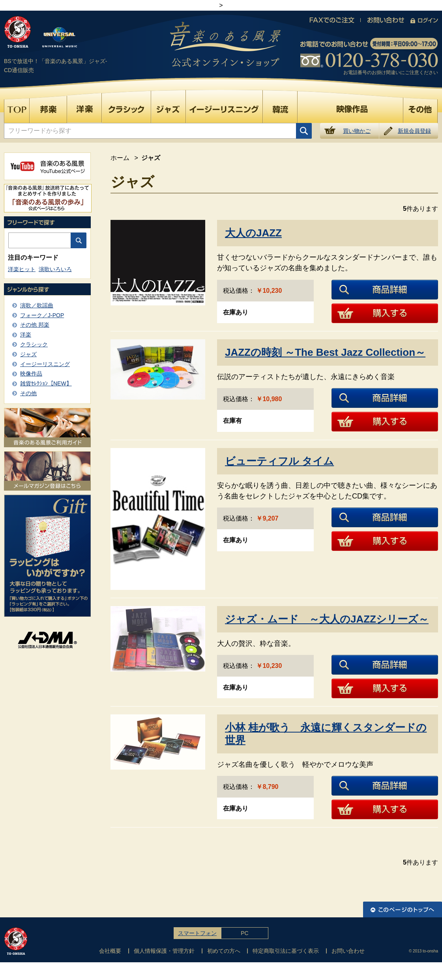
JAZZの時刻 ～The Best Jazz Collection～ (325, 352)
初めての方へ (223, 951)
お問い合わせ (348, 951)
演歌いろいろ (55, 269)
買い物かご (357, 131)
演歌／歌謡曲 (36, 305)
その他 (28, 393)
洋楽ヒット (22, 269)
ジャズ (28, 354)
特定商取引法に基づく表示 (286, 951)
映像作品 (31, 373)
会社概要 (110, 951)
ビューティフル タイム (279, 461)
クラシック (34, 344)
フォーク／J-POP (42, 315)
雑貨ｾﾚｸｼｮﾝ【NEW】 (46, 383)
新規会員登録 (414, 131)
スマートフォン (197, 933)
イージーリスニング (45, 364)
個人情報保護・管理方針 (164, 951)
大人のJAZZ (253, 233)
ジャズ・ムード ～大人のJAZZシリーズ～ (327, 619)
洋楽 (25, 334)
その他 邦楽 (34, 325)
